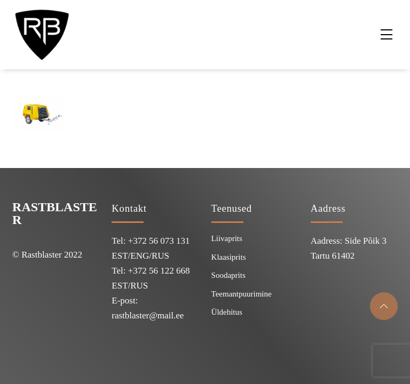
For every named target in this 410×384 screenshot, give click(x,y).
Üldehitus (226, 312)
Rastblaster (54, 213)
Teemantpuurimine (241, 294)
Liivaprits (226, 238)
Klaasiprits (228, 257)
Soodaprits (228, 275)
